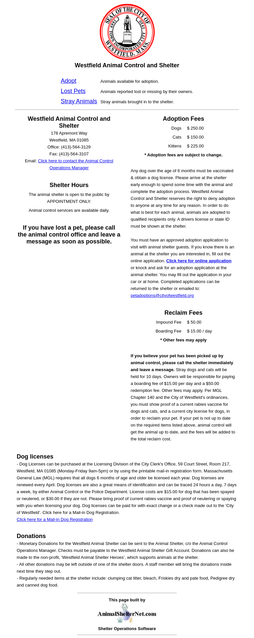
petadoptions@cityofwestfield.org (162, 295)
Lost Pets (73, 91)
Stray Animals (79, 101)
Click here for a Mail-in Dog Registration (55, 519)
